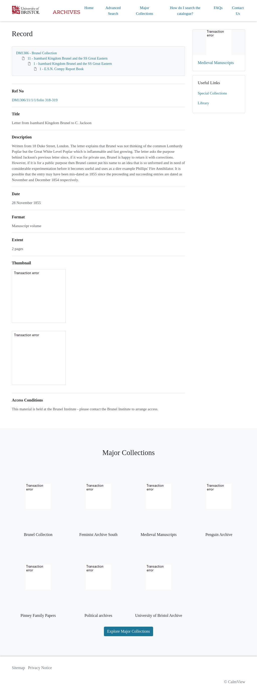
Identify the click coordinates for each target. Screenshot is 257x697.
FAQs (218, 8)
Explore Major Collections (128, 631)
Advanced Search (113, 11)
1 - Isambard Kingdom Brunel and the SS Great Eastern (73, 64)
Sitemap (18, 668)
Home (89, 8)
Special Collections (212, 93)
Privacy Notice (40, 668)
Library (203, 103)
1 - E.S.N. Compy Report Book (62, 69)
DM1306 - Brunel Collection (36, 53)
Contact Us (238, 11)
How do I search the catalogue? (185, 11)
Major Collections (144, 11)
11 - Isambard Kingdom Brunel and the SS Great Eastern (68, 58)
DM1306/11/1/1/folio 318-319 (34, 100)
